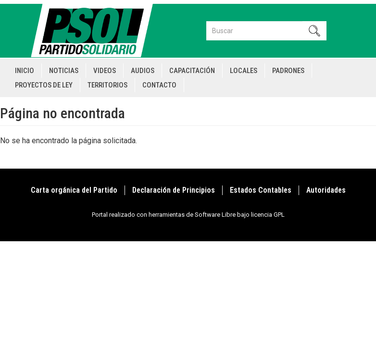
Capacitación (192, 70)
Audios (142, 70)
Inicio (24, 70)
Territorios (107, 85)
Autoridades (326, 190)
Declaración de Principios (173, 190)
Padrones (288, 70)
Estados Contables (260, 190)
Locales (243, 70)
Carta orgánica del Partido (74, 190)
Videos (104, 70)
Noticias (63, 70)
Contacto (159, 85)
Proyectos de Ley (44, 85)
